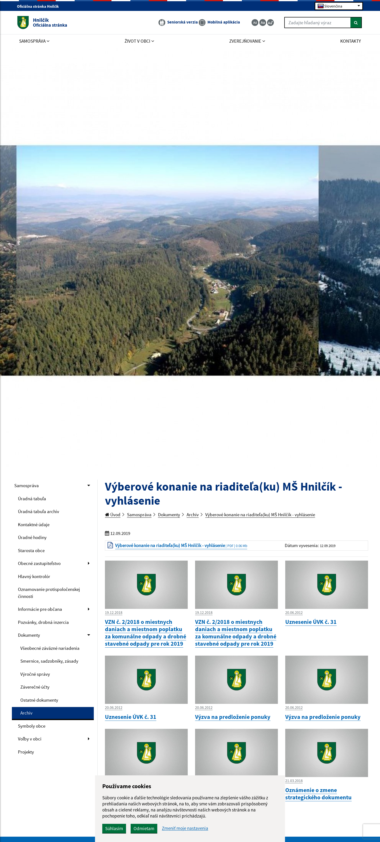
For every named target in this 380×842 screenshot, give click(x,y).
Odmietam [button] (144, 828)
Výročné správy (35, 674)
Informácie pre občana (40, 609)
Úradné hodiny (32, 537)
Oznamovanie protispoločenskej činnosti (49, 592)
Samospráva (26, 485)
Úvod (112, 514)
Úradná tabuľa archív (38, 511)
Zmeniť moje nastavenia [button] (185, 828)
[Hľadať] (356, 22)
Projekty (26, 752)
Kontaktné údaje (33, 524)
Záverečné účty (34, 687)
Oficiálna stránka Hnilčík (40, 6)
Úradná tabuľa (32, 498)
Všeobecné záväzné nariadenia (49, 648)
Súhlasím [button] (114, 828)
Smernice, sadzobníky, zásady (49, 661)
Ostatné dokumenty (39, 700)
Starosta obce (31, 550)
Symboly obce (31, 726)
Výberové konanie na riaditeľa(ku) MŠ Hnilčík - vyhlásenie (260, 514)
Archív (26, 713)
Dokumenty (29, 635)
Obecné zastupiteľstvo (39, 563)
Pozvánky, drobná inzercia (43, 622)
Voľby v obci (29, 739)
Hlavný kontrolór (34, 576)
